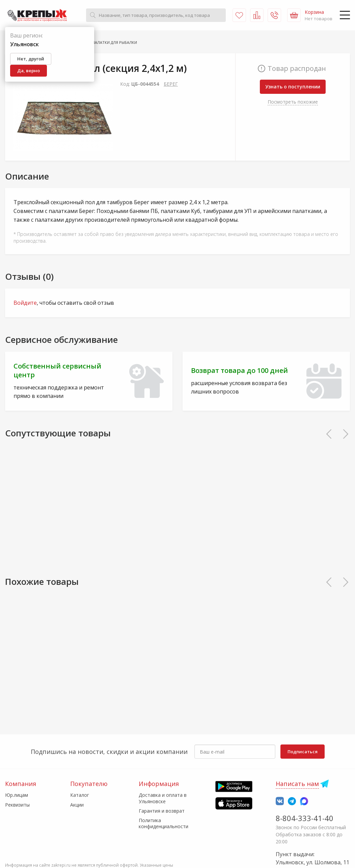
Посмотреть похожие (293, 102)
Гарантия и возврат (162, 811)
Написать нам (297, 784)
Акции (77, 805)
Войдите (25, 302)
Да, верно (28, 70)
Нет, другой (30, 59)
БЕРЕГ (171, 84)
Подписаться (303, 752)
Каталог (79, 795)
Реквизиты (17, 805)
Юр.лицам (16, 795)
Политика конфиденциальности (163, 823)
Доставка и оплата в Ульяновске (163, 798)
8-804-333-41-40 (304, 818)
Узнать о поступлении (292, 86)
